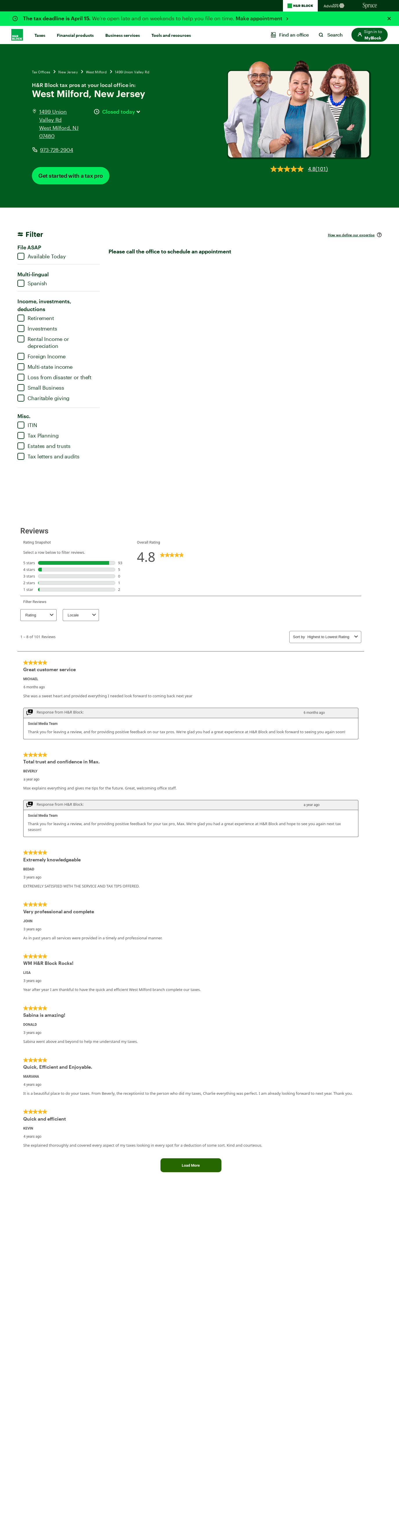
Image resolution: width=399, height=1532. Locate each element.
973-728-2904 (56, 150)
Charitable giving (43, 398)
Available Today (41, 256)
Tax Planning (38, 435)
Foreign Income (41, 356)
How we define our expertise (351, 235)
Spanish (32, 283)
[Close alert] (389, 18)
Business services (122, 35)
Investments (37, 328)
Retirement (35, 318)
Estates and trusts (44, 445)
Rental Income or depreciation (43, 342)
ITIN (27, 425)
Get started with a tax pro (70, 175)
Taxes (40, 35)
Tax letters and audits (48, 456)
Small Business (40, 387)
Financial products (75, 35)
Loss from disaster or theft (54, 377)
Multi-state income (45, 366)
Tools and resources (171, 35)
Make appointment (260, 18)
